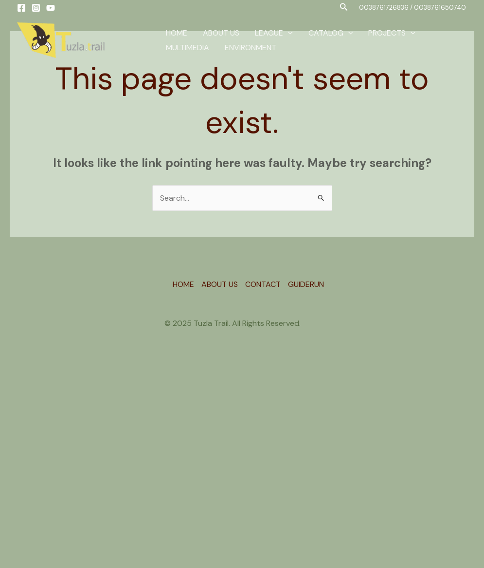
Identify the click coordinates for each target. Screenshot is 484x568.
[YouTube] (50, 7)
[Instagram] (36, 7)
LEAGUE (274, 33)
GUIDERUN (306, 284)
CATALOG (330, 33)
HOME (176, 33)
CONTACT (263, 284)
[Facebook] (21, 7)
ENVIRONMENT (250, 47)
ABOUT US (221, 33)
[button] (344, 7)
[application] (288, 33)
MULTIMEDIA (187, 47)
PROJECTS (391, 33)
